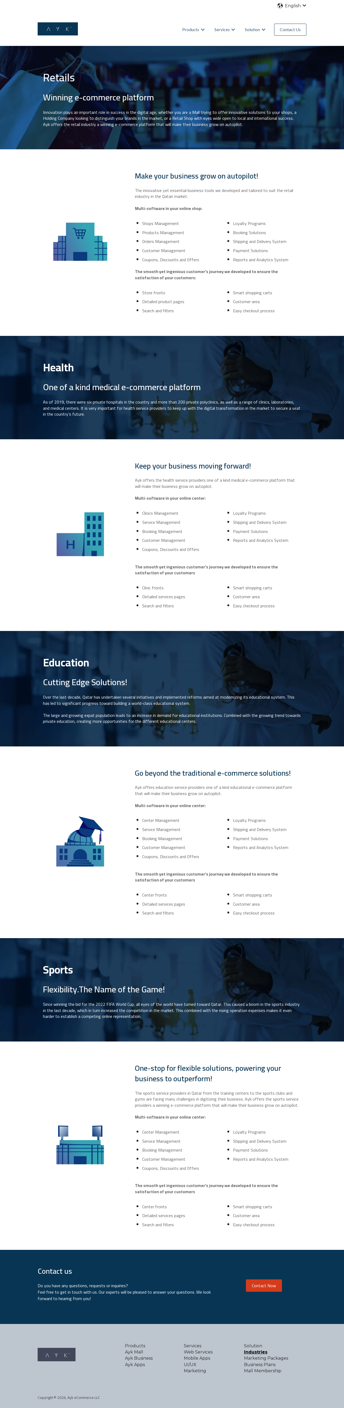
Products (190, 29)
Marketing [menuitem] (195, 1370)
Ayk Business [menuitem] (139, 1358)
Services (222, 29)
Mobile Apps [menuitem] (197, 1358)
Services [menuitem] (192, 1345)
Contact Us (290, 29)
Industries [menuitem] (255, 1352)
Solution (252, 29)
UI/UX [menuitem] (190, 1364)
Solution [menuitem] (253, 1345)
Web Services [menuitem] (198, 1352)
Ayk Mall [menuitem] (134, 1352)
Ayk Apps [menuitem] (135, 1364)
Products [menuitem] (135, 1345)
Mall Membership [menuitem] (262, 1370)
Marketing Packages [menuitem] (266, 1358)
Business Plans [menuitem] (259, 1364)
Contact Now (264, 1286)
